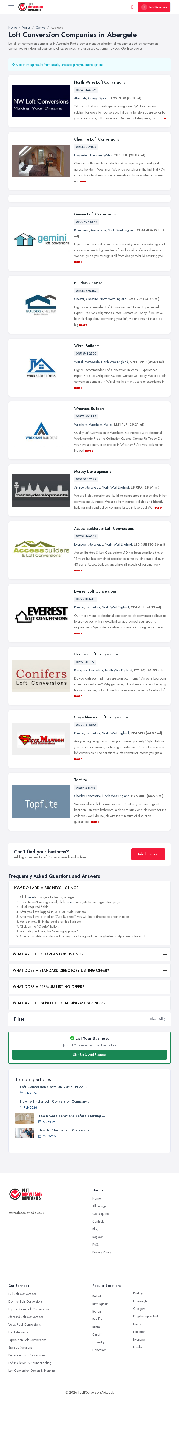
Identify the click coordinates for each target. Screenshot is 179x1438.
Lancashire (93, 647)
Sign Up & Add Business (89, 1095)
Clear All (156, 1059)
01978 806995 (86, 457)
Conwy (92, 98)
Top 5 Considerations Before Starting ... (71, 1156)
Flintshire (96, 155)
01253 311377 (85, 702)
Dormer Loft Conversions (25, 1341)
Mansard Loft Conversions (25, 1357)
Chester (79, 339)
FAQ (95, 1284)
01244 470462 (86, 331)
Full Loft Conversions (22, 1334)
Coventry (98, 1382)
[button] (164, 1059)
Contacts (98, 1261)
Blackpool (80, 710)
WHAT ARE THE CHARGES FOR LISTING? (48, 994)
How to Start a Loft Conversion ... (66, 1170)
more (162, 118)
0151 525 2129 (86, 519)
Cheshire (92, 339)
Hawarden (81, 155)
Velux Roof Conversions (24, 1364)
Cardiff (97, 1374)
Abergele (80, 98)
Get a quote (100, 1254)
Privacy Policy (101, 1292)
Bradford (98, 1359)
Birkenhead (81, 270)
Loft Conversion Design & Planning (32, 1410)
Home (96, 1238)
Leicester (139, 1372)
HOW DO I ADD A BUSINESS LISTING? (46, 928)
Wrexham (80, 465)
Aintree (78, 527)
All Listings (99, 1246)
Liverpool (80, 584)
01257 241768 (86, 828)
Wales (103, 98)
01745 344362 (86, 90)
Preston (79, 647)
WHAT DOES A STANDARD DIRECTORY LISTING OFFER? (61, 1010)
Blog (95, 1269)
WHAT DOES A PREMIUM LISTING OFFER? (48, 1027)
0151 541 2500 (86, 394)
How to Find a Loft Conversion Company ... (55, 1141)
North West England (121, 270)
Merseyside (98, 270)
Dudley (138, 1333)
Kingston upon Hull (145, 1356)
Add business (148, 894)
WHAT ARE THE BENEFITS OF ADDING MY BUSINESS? (59, 1043)
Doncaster (99, 1390)
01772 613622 (86, 765)
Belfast (96, 1336)
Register (97, 1277)
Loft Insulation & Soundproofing (29, 1403)
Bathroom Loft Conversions (26, 1395)
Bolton (96, 1351)
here (31, 937)
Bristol (96, 1367)
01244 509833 (86, 147)
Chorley (79, 836)
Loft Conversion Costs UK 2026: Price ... (53, 1127)
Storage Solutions (20, 1387)
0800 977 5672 (86, 262)
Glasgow (139, 1349)
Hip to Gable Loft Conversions (28, 1349)
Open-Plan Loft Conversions (27, 1380)
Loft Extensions (18, 1372)
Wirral (78, 402)
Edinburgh (140, 1341)
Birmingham (100, 1344)
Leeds (137, 1364)
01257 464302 (86, 576)
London (138, 1387)
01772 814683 (85, 639)
